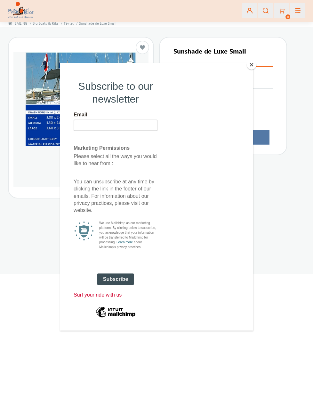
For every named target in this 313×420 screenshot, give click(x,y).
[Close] (251, 65)
